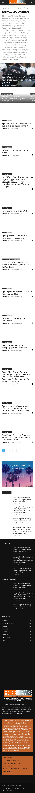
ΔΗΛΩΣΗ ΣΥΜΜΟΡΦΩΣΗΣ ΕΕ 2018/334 (15, 769)
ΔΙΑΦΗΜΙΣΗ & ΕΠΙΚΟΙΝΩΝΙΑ (12, 763)
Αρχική (4, 8)
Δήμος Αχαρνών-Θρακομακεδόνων (11, 259)
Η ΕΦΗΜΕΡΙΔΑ (7, 757)
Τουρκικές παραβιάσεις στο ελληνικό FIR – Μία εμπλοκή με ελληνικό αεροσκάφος (22, 499)
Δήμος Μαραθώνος (7, 74)
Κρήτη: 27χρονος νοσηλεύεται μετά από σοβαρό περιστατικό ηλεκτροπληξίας (22, 520)
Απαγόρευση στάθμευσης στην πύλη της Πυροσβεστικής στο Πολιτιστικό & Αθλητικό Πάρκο (15, 408)
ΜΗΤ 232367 (7, 771)
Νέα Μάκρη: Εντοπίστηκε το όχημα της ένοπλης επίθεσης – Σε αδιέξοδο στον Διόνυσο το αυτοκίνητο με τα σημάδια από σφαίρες (17, 182)
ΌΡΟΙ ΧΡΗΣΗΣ (7, 766)
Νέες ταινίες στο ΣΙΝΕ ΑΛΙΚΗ (15, 211)
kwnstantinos (5, 128)
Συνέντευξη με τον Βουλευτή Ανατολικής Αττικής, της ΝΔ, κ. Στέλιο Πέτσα (15, 264)
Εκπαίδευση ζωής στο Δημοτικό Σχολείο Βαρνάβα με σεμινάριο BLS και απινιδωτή (16, 437)
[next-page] (15, 450)
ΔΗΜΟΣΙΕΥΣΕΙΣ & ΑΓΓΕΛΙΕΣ (11, 760)
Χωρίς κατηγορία (11, 8)
